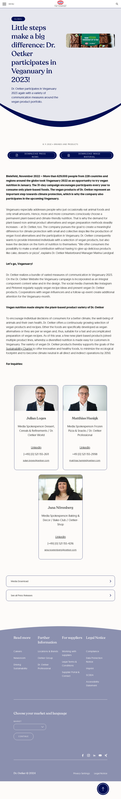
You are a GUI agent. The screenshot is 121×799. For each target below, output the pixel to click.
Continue (23, 743)
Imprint (90, 675)
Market (18, 728)
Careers (18, 658)
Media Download (61, 581)
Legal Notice (100, 780)
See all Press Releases (61, 595)
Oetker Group (45, 664)
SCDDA (89, 681)
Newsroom (20, 664)
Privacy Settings (81, 780)
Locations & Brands (48, 658)
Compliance (92, 658)
